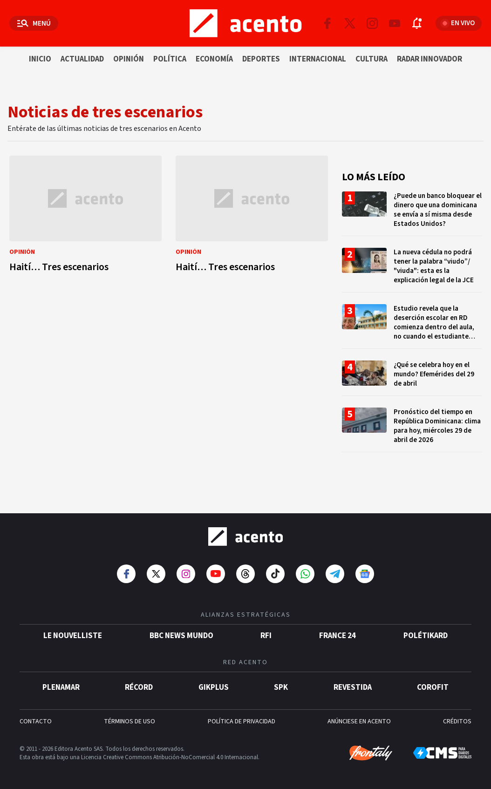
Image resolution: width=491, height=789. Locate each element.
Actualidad (82, 59)
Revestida (353, 687)
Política (169, 59)
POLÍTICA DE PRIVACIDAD (241, 721)
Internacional (317, 59)
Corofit (433, 687)
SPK (281, 687)
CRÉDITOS (457, 721)
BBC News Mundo (181, 635)
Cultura (371, 59)
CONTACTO (36, 721)
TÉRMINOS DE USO (129, 721)
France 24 (337, 635)
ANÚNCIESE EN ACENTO (359, 721)
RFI (266, 635)
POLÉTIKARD (425, 635)
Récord (139, 687)
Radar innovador (429, 59)
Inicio (40, 59)
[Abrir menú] (33, 23)
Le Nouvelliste (72, 635)
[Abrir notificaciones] (417, 23)
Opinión (128, 59)
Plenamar (61, 687)
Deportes (261, 59)
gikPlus (213, 687)
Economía (214, 59)
